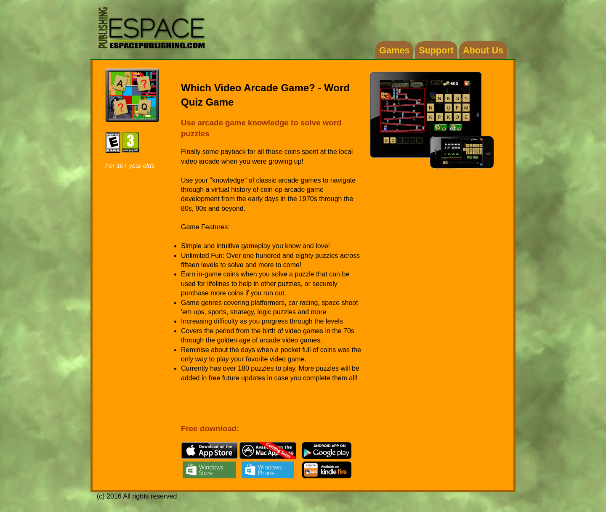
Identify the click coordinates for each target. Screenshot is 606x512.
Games (394, 50)
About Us (483, 50)
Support (436, 50)
